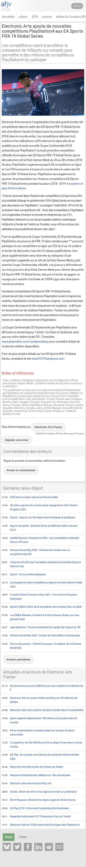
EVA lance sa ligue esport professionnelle (30, 497)
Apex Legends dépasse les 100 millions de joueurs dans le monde (39, 720)
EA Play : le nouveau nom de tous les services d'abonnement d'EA (40, 756)
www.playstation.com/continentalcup (25, 341)
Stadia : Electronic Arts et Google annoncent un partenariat (39, 792)
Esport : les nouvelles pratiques (24, 575)
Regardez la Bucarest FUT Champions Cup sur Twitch (36, 817)
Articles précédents (18, 659)
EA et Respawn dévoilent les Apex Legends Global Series (38, 800)
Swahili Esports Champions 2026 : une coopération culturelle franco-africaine (40, 540)
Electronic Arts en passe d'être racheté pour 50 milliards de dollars (39, 700)
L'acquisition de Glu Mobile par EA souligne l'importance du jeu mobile (42, 744)
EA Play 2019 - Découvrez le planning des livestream (35, 808)
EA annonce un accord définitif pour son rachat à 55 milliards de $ (42, 687)
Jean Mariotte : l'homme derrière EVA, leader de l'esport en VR (41, 628)
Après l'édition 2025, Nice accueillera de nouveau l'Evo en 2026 (41, 607)
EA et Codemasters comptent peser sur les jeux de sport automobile (38, 732)
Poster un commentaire (21, 470)
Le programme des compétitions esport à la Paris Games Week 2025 (42, 584)
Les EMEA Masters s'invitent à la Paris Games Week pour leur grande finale (40, 617)
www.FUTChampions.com (48, 358)
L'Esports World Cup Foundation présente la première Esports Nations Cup (41, 564)
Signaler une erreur (17, 439)
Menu (77, 6)
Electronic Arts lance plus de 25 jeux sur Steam (32, 767)
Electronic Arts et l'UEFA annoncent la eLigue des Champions (41, 825)
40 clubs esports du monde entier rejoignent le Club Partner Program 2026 (39, 507)
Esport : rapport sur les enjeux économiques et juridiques (38, 518)
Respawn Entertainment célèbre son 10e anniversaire (36, 775)
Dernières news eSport (23, 488)
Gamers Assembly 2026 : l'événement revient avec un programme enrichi (36, 552)
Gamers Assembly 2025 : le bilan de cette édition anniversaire (41, 636)
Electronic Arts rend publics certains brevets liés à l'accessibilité (42, 710)
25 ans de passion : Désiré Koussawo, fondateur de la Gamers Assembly (41, 645)
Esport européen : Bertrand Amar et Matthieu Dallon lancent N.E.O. (39, 527)
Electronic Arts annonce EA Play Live (26, 784)
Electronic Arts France (48, 427)
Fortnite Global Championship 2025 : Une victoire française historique (39, 596)
